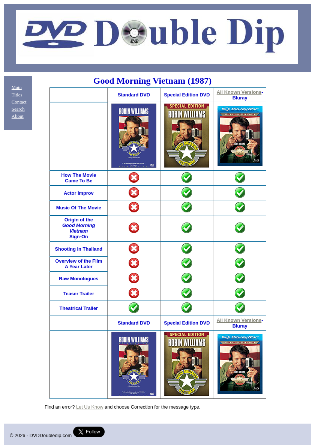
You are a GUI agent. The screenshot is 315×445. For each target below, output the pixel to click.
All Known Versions (239, 92)
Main (17, 87)
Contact (19, 102)
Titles (17, 95)
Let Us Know (90, 407)
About (18, 116)
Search (18, 109)
